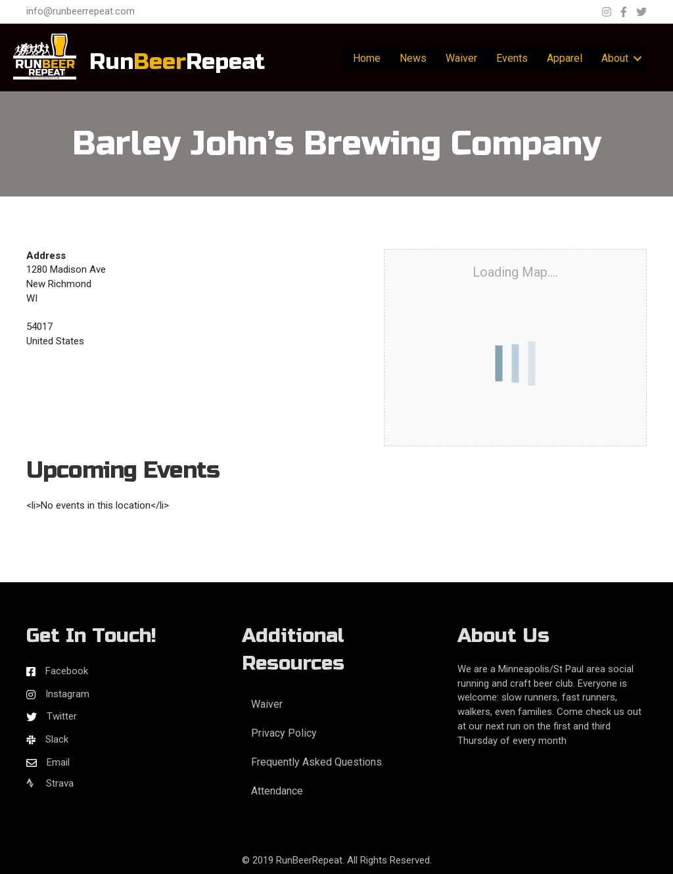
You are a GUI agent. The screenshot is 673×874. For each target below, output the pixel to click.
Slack (56, 739)
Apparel (564, 58)
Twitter (62, 716)
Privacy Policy (284, 733)
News (413, 58)
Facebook (66, 671)
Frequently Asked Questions (316, 762)
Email (58, 762)
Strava (50, 783)
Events (512, 58)
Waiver (461, 58)
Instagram (67, 694)
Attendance (277, 791)
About (614, 58)
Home (367, 58)
